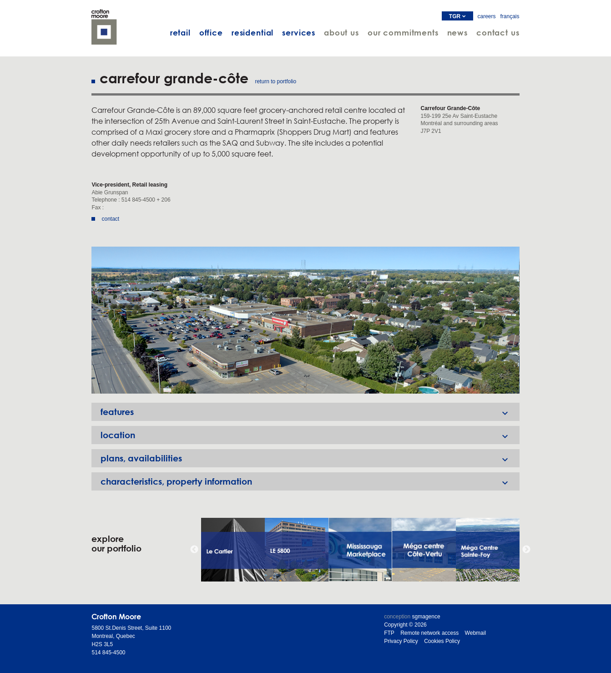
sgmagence (426, 616)
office (211, 32)
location (310, 435)
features (310, 412)
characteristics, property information (310, 481)
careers (487, 16)
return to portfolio (275, 81)
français (510, 16)
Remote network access (429, 633)
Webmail (475, 633)
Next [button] (526, 549)
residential (252, 32)
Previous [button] (194, 549)
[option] (305, 320)
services (298, 32)
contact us (498, 32)
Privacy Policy (401, 641)
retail (180, 32)
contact (110, 219)
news (457, 32)
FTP (389, 633)
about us (341, 32)
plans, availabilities (310, 458)
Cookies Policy (442, 641)
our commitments (403, 32)
